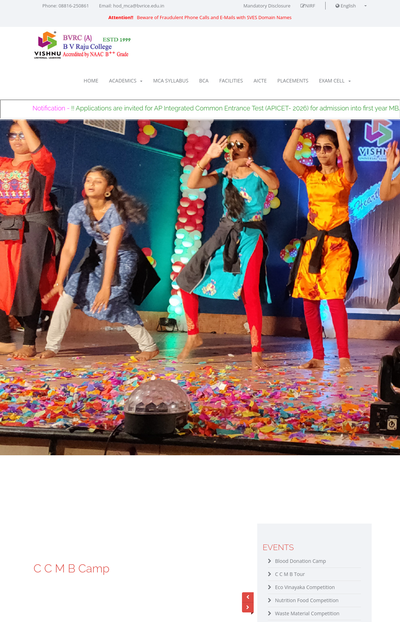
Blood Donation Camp (300, 561)
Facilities (231, 80)
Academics (125, 80)
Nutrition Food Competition (307, 600)
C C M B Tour (290, 574)
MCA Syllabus (170, 80)
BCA (204, 80)
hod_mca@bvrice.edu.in (138, 5)
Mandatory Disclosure (267, 5)
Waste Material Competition (307, 613)
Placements (292, 80)
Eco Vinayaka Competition (305, 587)
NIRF (307, 5)
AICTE (260, 80)
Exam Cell (334, 80)
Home (91, 80)
